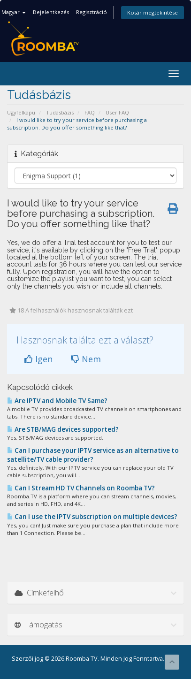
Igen (38, 359)
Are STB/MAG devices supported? (63, 429)
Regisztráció (91, 11)
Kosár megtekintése (152, 12)
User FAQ (117, 112)
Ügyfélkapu (21, 112)
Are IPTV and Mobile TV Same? (57, 401)
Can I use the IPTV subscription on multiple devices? (92, 516)
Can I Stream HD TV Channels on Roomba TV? (81, 488)
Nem (86, 359)
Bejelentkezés (51, 11)
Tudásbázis (60, 112)
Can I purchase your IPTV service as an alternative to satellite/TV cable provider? (93, 455)
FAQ (89, 112)
